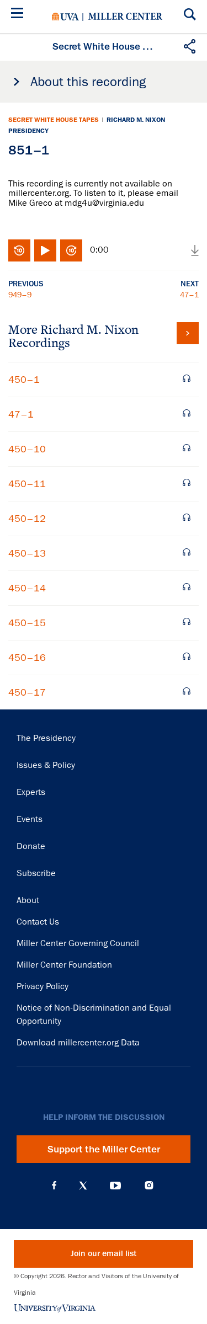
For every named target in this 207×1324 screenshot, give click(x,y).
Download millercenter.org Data (78, 1042)
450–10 (27, 449)
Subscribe (36, 873)
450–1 (24, 379)
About (28, 900)
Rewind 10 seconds (19, 250)
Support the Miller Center (103, 1149)
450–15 (27, 623)
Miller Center (125, 16)
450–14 (27, 588)
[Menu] (19, 15)
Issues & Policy (46, 765)
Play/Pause (45, 250)
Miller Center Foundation (64, 964)
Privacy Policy (42, 986)
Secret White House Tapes (53, 119)
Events (30, 819)
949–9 (19, 295)
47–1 (189, 295)
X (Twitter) (83, 1185)
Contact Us (38, 921)
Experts (31, 792)
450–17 (27, 692)
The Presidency (46, 738)
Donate (31, 846)
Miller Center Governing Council (78, 943)
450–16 (27, 658)
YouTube (115, 1185)
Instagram (149, 1185)
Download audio (195, 250)
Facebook (54, 1185)
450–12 (27, 518)
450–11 (27, 484)
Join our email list (103, 1253)
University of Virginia (65, 16)
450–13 (27, 553)
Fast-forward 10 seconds (71, 250)
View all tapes (188, 333)
